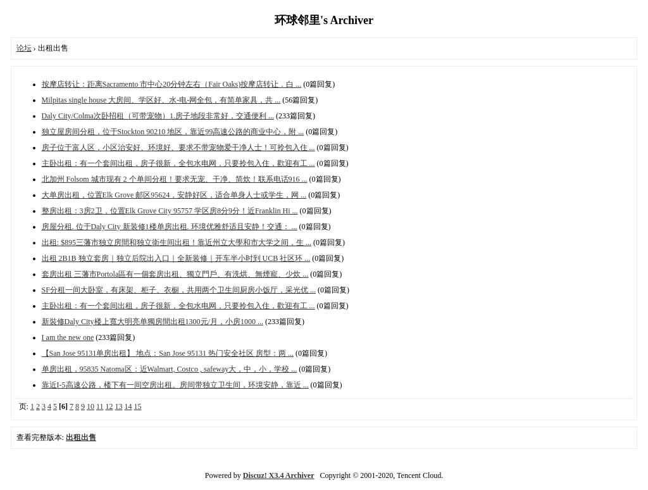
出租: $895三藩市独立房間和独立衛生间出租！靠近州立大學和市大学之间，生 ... (176, 242)
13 (119, 406)
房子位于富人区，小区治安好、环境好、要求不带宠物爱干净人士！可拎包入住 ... (178, 147)
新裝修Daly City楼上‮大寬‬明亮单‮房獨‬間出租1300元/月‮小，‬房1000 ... (152, 321)
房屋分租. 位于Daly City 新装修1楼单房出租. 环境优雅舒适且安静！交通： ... (169, 226)
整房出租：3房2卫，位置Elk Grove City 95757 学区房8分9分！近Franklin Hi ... (170, 210)
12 (109, 406)
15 (138, 406)
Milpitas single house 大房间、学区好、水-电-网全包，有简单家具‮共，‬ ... (161, 100)
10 (90, 406)
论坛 (24, 48)
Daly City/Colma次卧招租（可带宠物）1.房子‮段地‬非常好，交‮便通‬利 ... (158, 115)
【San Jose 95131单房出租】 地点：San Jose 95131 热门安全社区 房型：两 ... (168, 353)
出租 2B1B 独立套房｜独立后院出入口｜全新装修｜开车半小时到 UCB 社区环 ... (176, 258)
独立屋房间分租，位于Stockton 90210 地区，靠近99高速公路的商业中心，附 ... (173, 131)
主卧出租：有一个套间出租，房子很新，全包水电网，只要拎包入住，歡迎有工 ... (178, 163)
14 (128, 406)
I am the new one (68, 337)
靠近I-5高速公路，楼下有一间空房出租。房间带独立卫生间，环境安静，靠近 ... (175, 384)
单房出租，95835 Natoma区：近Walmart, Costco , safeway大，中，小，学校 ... (169, 369)
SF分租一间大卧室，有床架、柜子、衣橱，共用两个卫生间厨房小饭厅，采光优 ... (179, 290)
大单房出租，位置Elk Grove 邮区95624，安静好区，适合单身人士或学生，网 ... (174, 195)
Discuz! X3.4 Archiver (279, 475)
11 (100, 406)
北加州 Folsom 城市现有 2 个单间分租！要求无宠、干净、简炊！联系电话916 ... (175, 179)
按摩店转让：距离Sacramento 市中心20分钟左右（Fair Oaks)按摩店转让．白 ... (172, 84)
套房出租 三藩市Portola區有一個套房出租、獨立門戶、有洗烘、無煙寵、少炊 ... (175, 274)
